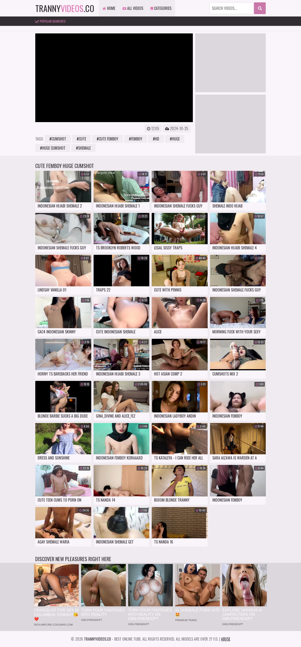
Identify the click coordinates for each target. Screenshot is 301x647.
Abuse (225, 639)
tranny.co (64, 8)
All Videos (133, 8)
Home (109, 8)
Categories (160, 8)
